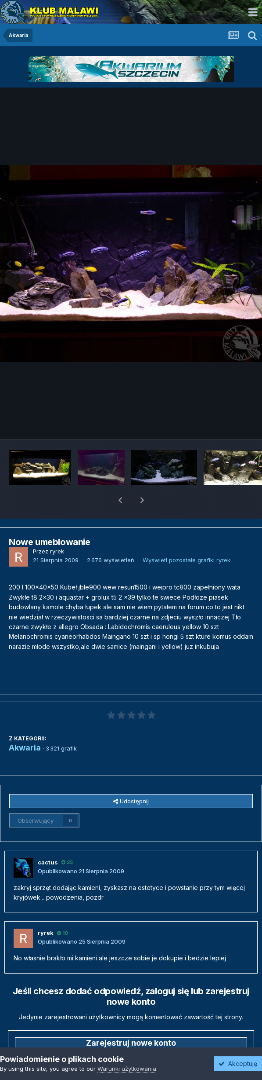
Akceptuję (238, 1063)
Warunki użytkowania (126, 1068)
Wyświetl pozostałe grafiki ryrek (186, 537)
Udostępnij (131, 778)
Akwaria (25, 724)
